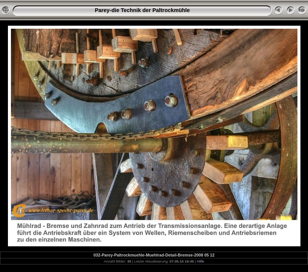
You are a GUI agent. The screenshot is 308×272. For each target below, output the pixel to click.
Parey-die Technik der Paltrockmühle (142, 10)
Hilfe (200, 261)
